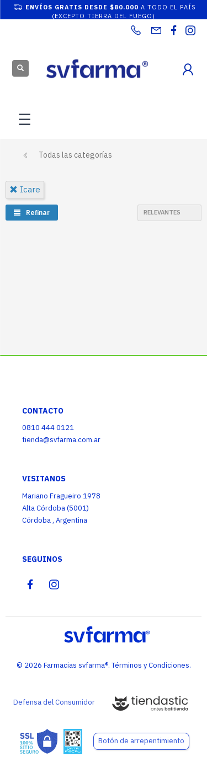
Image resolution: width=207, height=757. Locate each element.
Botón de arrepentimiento (141, 740)
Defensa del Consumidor (54, 702)
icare (24, 189)
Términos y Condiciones (150, 665)
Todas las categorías (75, 155)
